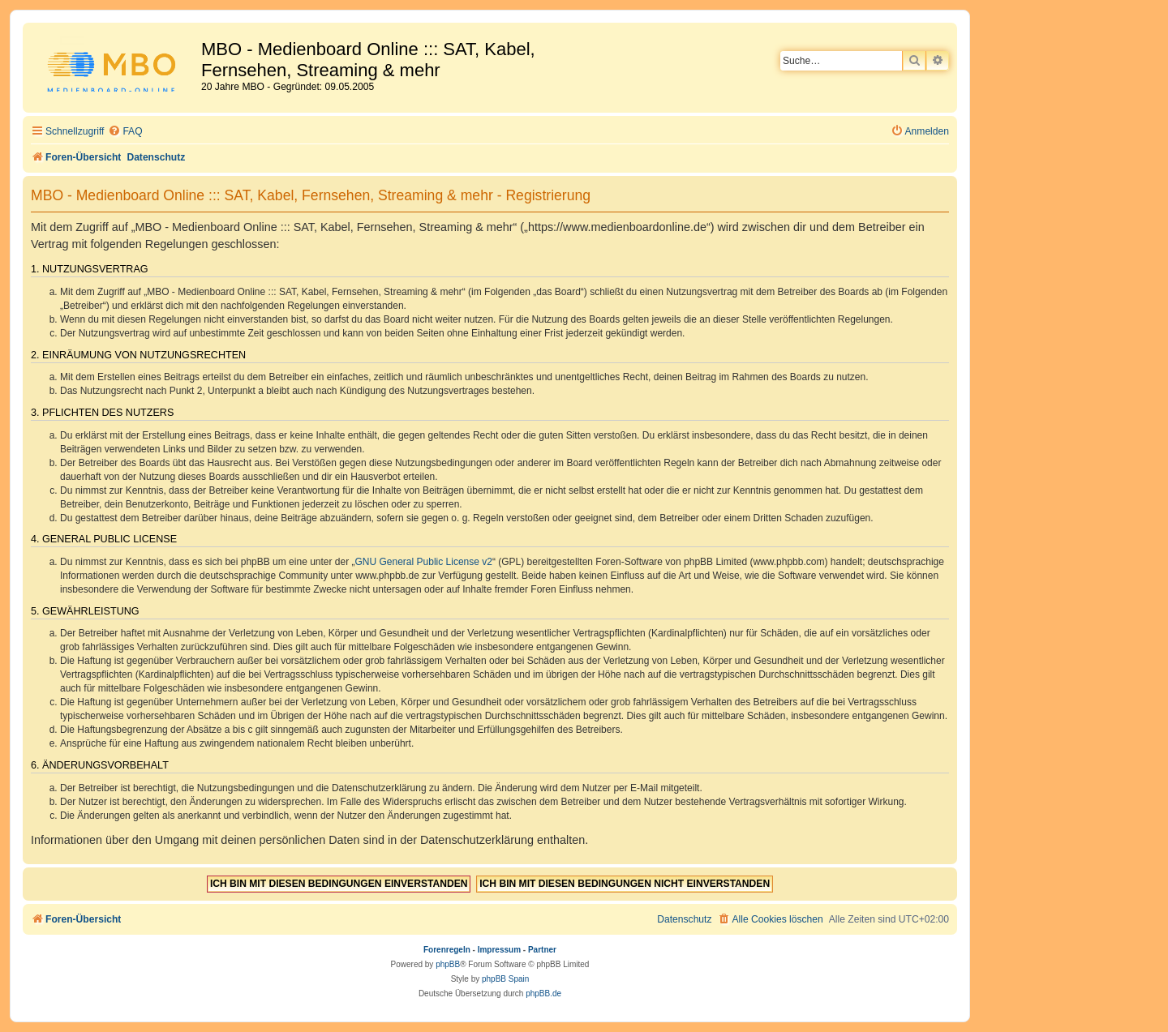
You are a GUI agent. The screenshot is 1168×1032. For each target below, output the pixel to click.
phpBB (448, 964)
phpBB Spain (505, 978)
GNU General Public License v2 (423, 561)
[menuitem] (125, 132)
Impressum (499, 949)
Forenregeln (446, 949)
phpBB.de (543, 993)
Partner (542, 949)
